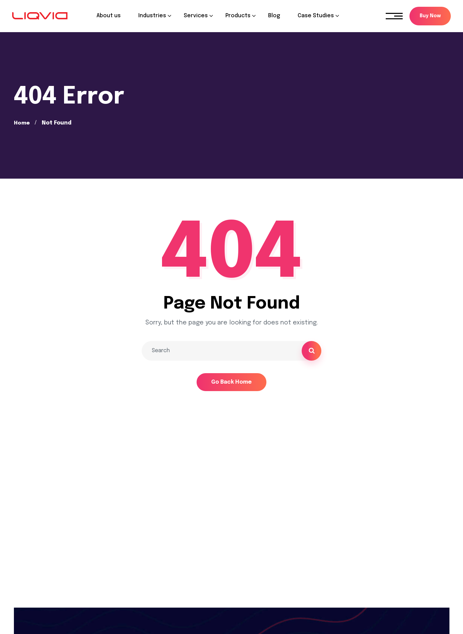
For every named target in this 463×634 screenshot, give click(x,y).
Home (22, 123)
